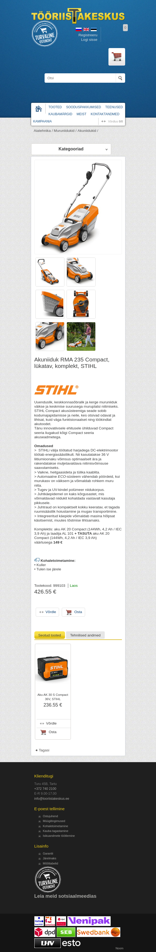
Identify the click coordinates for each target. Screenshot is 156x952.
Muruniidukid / (65, 131)
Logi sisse (89, 40)
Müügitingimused (54, 821)
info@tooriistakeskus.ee (51, 799)
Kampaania (42, 121)
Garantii (48, 853)
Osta (53, 732)
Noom (119, 948)
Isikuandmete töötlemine (59, 835)
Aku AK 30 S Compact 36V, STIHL (52, 697)
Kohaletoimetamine (55, 826)
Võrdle (51, 723)
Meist (81, 114)
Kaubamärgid (60, 114)
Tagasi (44, 750)
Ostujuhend (50, 816)
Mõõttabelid (50, 863)
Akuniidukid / (88, 131)
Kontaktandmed (105, 114)
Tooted (55, 107)
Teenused (114, 107)
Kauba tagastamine (55, 830)
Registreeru (87, 35)
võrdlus (115, 121)
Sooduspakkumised (83, 107)
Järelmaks (49, 858)
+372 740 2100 (45, 789)
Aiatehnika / (43, 131)
